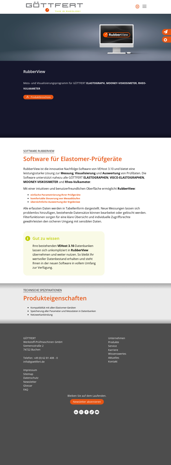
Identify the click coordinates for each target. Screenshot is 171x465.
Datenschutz (30, 377)
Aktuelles (113, 357)
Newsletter (29, 381)
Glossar (27, 385)
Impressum (30, 370)
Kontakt (112, 361)
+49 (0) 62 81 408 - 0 (46, 358)
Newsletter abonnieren (87, 401)
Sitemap (28, 374)
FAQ (25, 389)
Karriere (113, 350)
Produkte (113, 342)
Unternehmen (116, 338)
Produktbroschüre (41, 97)
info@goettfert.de (34, 361)
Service (112, 346)
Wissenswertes (117, 353)
